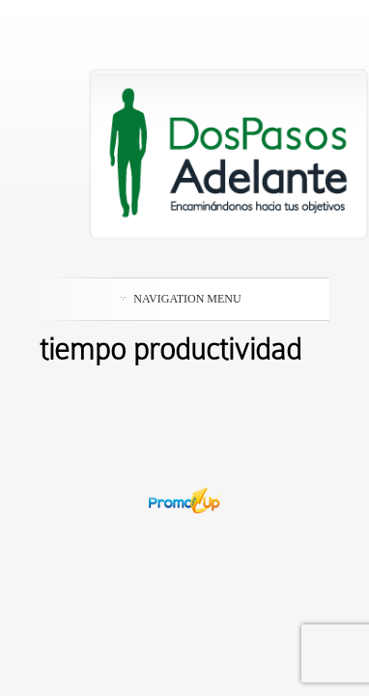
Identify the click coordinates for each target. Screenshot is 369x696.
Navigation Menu (181, 298)
